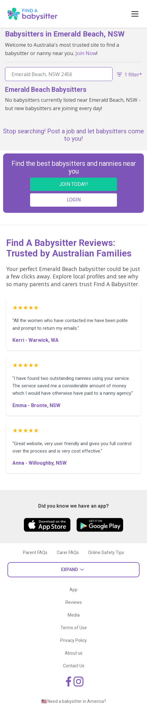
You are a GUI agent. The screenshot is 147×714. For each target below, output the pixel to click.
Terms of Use (73, 627)
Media (74, 615)
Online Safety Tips (106, 552)
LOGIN (74, 200)
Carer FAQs (68, 552)
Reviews (73, 602)
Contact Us (73, 665)
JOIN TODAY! (73, 184)
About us (73, 653)
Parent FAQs (35, 552)
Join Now (85, 53)
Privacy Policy (73, 640)
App (73, 589)
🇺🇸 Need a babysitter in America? (73, 701)
